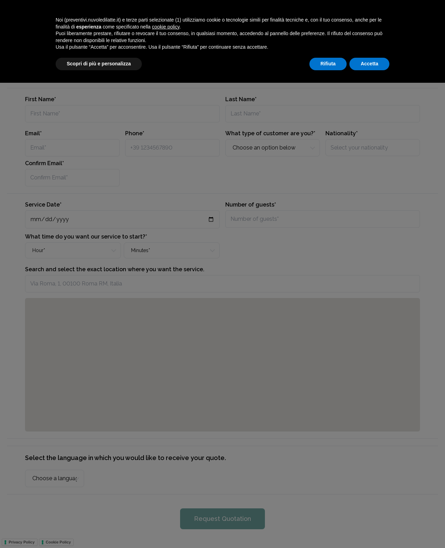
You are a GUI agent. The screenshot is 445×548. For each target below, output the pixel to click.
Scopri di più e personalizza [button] (99, 529)
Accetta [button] (369, 529)
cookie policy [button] (165, 492)
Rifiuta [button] (328, 529)
